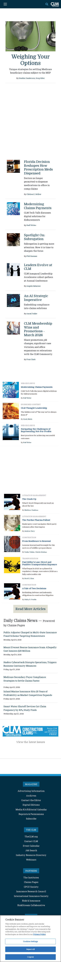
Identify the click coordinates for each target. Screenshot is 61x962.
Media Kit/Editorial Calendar (31, 809)
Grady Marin (27, 419)
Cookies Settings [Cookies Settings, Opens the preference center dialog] (30, 941)
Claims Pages (31, 882)
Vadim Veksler (30, 552)
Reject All (30, 949)
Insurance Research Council (31, 891)
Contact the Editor (31, 800)
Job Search (31, 850)
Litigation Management (34, 495)
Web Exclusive (28, 383)
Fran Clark (31, 359)
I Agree (30, 957)
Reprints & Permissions (31, 814)
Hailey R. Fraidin (30, 599)
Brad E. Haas (29, 578)
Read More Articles (30, 609)
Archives (31, 795)
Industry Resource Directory (31, 855)
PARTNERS (31, 870)
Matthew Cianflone (31, 510)
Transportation (30, 559)
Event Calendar (31, 845)
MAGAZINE (31, 784)
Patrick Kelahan (41, 552)
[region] (30, 938)
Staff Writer (31, 225)
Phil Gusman (32, 256)
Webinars (31, 859)
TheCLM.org (31, 836)
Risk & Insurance (31, 900)
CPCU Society (31, 886)
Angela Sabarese (34, 286)
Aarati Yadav (32, 313)
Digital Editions (31, 804)
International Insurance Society (31, 896)
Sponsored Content (31, 405)
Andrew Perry (30, 531)
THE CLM (31, 829)
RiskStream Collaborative (31, 905)
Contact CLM (31, 841)
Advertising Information (31, 790)
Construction (29, 537)
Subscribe (31, 818)
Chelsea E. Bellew (34, 194)
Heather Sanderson (27, 78)
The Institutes (31, 877)
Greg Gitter (40, 78)
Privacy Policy (39, 934)
